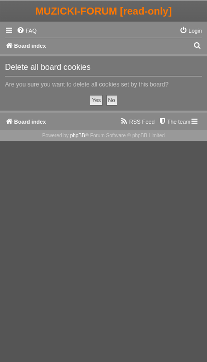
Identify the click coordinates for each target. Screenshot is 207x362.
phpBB (77, 135)
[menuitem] (27, 31)
